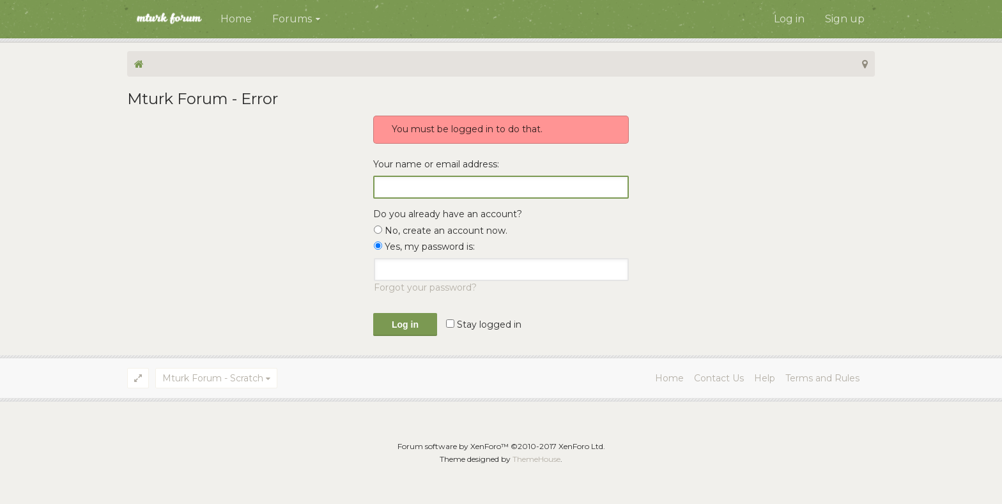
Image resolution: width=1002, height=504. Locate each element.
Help (764, 378)
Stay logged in (483, 324)
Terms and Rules (822, 378)
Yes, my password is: (424, 246)
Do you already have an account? (447, 214)
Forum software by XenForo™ (501, 446)
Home (236, 19)
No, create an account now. (440, 230)
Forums (292, 19)
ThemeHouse (536, 459)
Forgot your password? (425, 287)
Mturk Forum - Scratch (212, 378)
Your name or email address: (436, 164)
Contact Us (719, 378)
